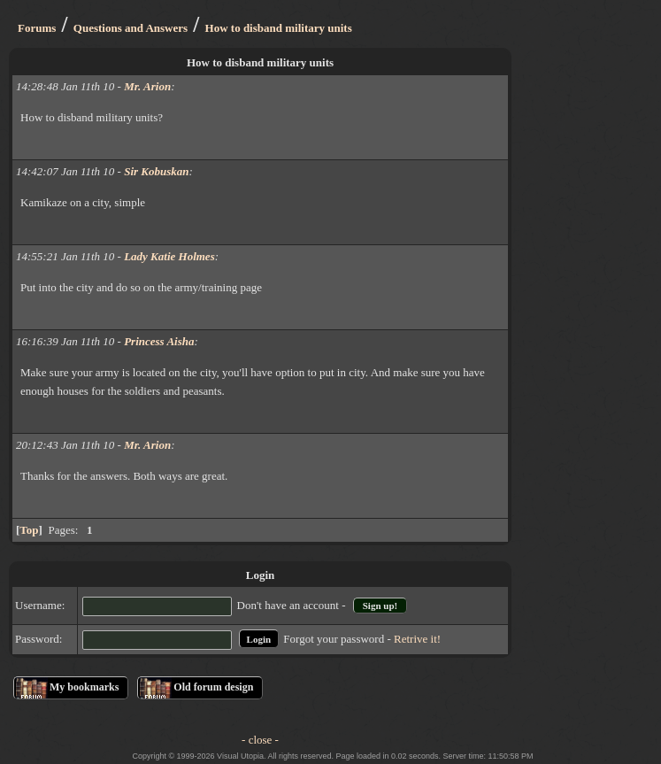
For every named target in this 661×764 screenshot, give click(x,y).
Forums (37, 28)
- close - (260, 739)
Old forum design (213, 687)
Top (28, 529)
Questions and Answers (130, 28)
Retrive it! (417, 638)
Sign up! (380, 605)
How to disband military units (278, 28)
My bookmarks (84, 687)
